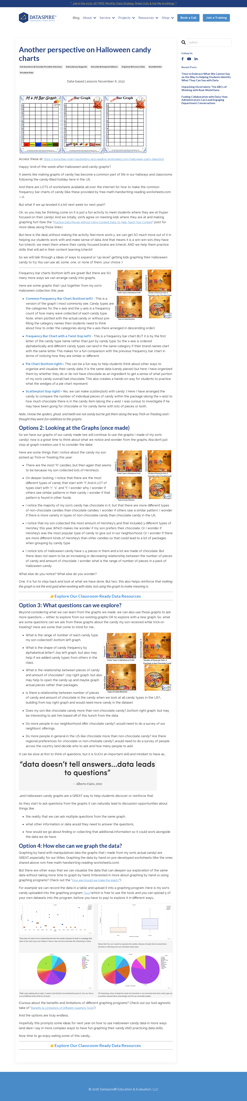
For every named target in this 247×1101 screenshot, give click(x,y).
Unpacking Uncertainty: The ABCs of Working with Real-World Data (202, 87)
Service (107, 18)
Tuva (86, 897)
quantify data (155, 67)
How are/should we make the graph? (99, 884)
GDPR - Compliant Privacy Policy (156, 1084)
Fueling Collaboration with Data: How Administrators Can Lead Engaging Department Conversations (203, 98)
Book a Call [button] (188, 18)
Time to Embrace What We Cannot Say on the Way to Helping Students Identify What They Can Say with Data (206, 76)
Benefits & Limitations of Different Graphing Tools (67, 1012)
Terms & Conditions (113, 1084)
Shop (167, 18)
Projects (126, 18)
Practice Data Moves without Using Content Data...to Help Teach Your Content (111, 227)
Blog (75, 18)
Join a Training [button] (216, 18)
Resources (148, 18)
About (89, 18)
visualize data (26, 73)
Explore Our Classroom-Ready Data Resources (98, 601)
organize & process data (133, 67)
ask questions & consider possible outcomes (41, 67)
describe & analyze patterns (104, 67)
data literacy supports (76, 67)
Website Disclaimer (81, 1084)
